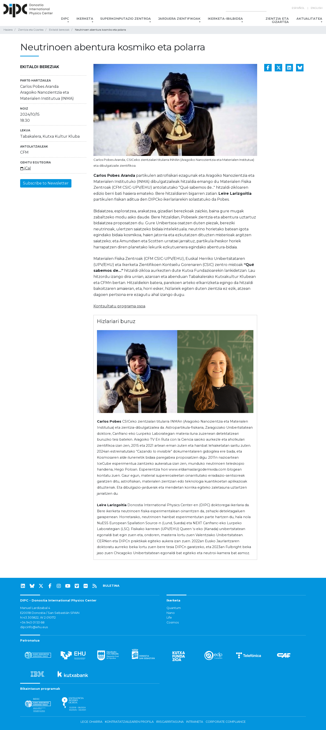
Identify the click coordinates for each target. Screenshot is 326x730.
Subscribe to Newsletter (46, 183)
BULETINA (111, 585)
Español (298, 8)
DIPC (65, 18)
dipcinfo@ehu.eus (34, 627)
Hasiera (8, 29)
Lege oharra (91, 721)
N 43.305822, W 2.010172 (38, 617)
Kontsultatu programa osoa (119, 306)
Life (169, 617)
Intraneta (194, 721)
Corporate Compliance (226, 721)
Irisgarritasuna (170, 721)
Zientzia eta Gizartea (277, 20)
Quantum (174, 608)
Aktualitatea (309, 18)
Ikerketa (84, 18)
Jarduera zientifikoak (179, 18)
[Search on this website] (246, 8)
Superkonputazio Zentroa (125, 18)
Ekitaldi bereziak (59, 29)
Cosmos (173, 622)
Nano (171, 613)
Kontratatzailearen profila (129, 721)
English (316, 8)
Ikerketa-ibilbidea (225, 18)
